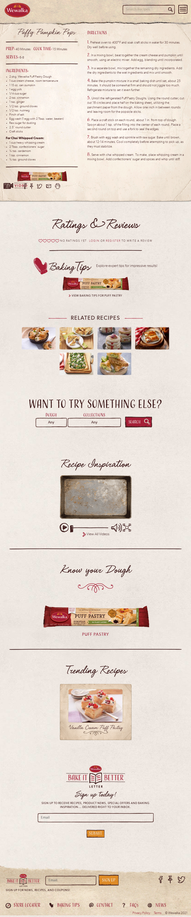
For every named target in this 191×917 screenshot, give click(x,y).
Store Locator (26, 907)
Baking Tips (68, 907)
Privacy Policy (141, 914)
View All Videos (98, 536)
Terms (157, 914)
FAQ (134, 907)
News (160, 907)
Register (113, 242)
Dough (51, 416)
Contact (105, 907)
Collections (94, 416)
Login (94, 242)
